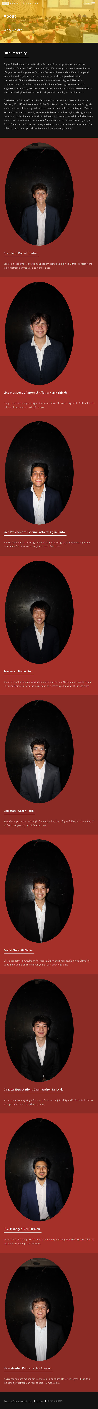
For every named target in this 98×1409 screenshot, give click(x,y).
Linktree (40, 1401)
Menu (86, 3)
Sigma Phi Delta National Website (18, 1401)
